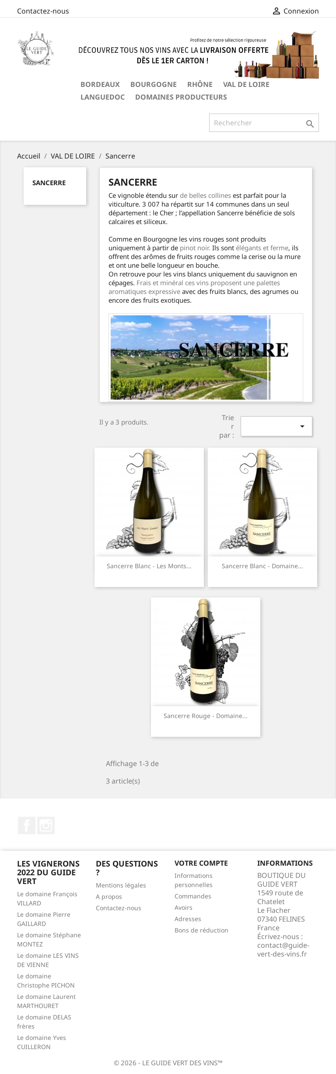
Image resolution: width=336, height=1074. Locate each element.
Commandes (193, 896)
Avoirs (183, 907)
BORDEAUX (100, 84)
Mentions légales (121, 885)
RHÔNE (200, 84)
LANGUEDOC (102, 97)
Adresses (188, 919)
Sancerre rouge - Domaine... (206, 715)
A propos (109, 896)
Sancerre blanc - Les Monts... (149, 566)
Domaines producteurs (181, 97)
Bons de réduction (201, 930)
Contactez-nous (43, 11)
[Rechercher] (264, 123)
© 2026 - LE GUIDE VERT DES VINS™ (168, 1062)
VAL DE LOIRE (246, 84)
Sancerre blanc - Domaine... (262, 566)
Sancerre (49, 182)
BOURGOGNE (153, 84)
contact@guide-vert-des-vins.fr (283, 949)
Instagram (46, 825)
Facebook (26, 825)
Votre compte (201, 863)
